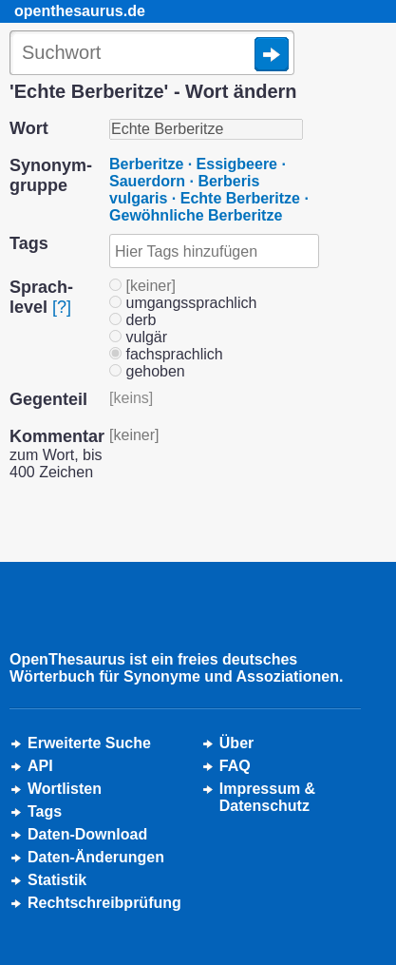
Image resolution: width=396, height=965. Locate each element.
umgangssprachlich (182, 303)
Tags (45, 811)
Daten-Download (87, 834)
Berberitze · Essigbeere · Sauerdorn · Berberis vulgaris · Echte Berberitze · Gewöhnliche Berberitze (209, 189)
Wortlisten (65, 789)
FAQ (235, 766)
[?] (61, 307)
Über (236, 743)
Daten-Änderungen (96, 857)
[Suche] (151, 54)
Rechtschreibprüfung (104, 903)
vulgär (138, 337)
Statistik (57, 880)
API (40, 766)
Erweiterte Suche (89, 743)
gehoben (147, 371)
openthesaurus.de (79, 11)
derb (132, 320)
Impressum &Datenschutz (267, 797)
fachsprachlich (166, 354)
